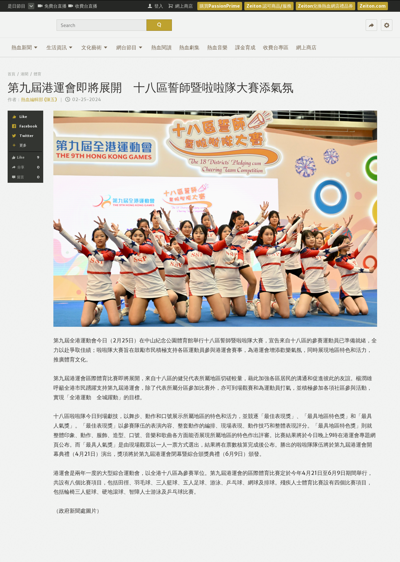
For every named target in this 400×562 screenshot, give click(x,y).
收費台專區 (275, 47)
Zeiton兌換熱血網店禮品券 (325, 6)
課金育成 (245, 47)
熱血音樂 (217, 47)
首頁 (11, 74)
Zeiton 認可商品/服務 (269, 6)
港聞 (24, 74)
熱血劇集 (189, 47)
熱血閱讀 (161, 47)
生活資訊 (59, 47)
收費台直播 (82, 6)
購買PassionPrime (220, 6)
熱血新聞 (24, 47)
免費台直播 (52, 6)
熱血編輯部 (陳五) (39, 99)
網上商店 (306, 47)
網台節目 (129, 47)
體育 (37, 74)
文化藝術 (94, 47)
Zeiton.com (373, 6)
